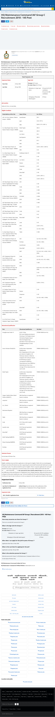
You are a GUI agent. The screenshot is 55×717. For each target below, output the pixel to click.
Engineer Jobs (31, 696)
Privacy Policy (12, 709)
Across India (15, 55)
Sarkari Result (35, 691)
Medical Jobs (5, 699)
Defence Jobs (37, 694)
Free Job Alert (43, 691)
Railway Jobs (44, 694)
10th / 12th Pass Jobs (13, 699)
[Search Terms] (27, 9)
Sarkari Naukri (9, 691)
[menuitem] (4, 5)
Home (3, 691)
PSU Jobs (50, 694)
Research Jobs (38, 696)
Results (3, 696)
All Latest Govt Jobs (6, 694)
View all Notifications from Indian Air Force (14, 506)
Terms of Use (5, 709)
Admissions (24, 694)
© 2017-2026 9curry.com (7, 713)
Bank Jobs (30, 694)
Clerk (7, 498)
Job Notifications (8, 569)
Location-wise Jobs (26, 691)
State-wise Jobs (17, 691)
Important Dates (5, 26)
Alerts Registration (16, 694)
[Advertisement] (27, 40)
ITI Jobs (44, 696)
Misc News (23, 696)
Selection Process (45, 26)
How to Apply (5, 29)
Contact (19, 709)
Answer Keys (17, 696)
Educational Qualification (34, 26)
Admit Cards (9, 696)
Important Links (13, 29)
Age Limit (13, 26)
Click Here (41, 495)
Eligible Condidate (22, 26)
